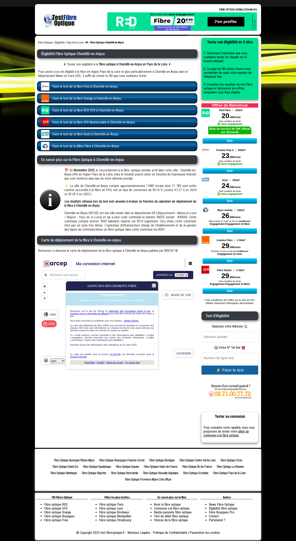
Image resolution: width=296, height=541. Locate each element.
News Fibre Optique (221, 504)
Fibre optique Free (56, 520)
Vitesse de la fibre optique (171, 520)
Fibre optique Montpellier (115, 516)
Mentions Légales (138, 533)
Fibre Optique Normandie (124, 473)
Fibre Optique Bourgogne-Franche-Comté (122, 460)
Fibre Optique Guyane (127, 467)
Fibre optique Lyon (111, 508)
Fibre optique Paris (111, 504)
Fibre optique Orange (57, 512)
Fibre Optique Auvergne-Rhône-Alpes (74, 460)
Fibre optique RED (56, 504)
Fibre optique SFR (55, 508)
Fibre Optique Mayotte (94, 473)
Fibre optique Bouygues (59, 516)
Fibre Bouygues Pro (221, 512)
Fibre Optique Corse (231, 460)
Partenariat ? (217, 520)
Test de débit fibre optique (171, 516)
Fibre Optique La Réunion (230, 467)
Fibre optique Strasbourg (115, 520)
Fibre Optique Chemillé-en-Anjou (238, 9)
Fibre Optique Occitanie (195, 473)
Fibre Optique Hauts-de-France (160, 467)
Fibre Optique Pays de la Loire (229, 473)
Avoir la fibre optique (167, 504)
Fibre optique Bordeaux (114, 512)
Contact (214, 516)
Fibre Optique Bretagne (162, 460)
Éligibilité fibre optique (223, 508)
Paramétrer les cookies (205, 533)
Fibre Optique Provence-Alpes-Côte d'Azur (148, 479)
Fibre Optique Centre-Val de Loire (197, 460)
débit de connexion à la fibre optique (226, 433)
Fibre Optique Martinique (63, 473)
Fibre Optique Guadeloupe (97, 467)
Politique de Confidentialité (170, 533)
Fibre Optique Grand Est (65, 467)
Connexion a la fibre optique (172, 508)
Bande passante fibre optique (173, 512)
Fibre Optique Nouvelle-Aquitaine (160, 473)
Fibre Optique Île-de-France (197, 467)
